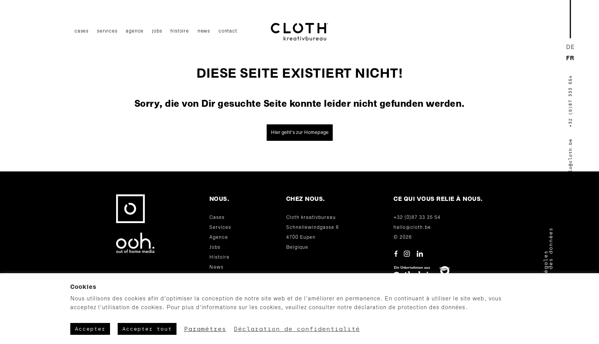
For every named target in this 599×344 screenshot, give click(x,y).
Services (107, 31)
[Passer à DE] (570, 47)
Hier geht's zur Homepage (300, 132)
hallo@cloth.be (412, 227)
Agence (135, 31)
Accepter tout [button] (147, 329)
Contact (228, 31)
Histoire (179, 31)
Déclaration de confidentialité (297, 329)
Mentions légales (545, 280)
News (204, 31)
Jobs (157, 31)
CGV (540, 305)
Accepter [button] (90, 329)
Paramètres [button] (205, 329)
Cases (81, 31)
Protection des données (550, 269)
